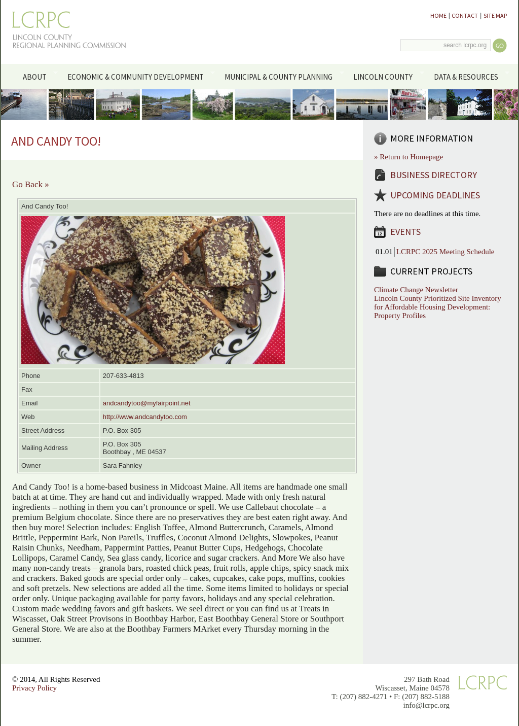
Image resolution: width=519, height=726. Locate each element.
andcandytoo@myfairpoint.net (147, 403)
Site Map (495, 15)
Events (405, 231)
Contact (465, 15)
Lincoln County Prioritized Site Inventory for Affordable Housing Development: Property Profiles (437, 307)
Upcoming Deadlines (435, 195)
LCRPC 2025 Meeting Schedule (445, 252)
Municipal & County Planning (282, 76)
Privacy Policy (34, 688)
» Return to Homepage (408, 157)
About (38, 76)
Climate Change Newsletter (416, 290)
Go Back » (30, 184)
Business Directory (433, 175)
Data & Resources (469, 76)
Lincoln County (387, 76)
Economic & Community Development (139, 76)
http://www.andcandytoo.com (145, 417)
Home (438, 15)
